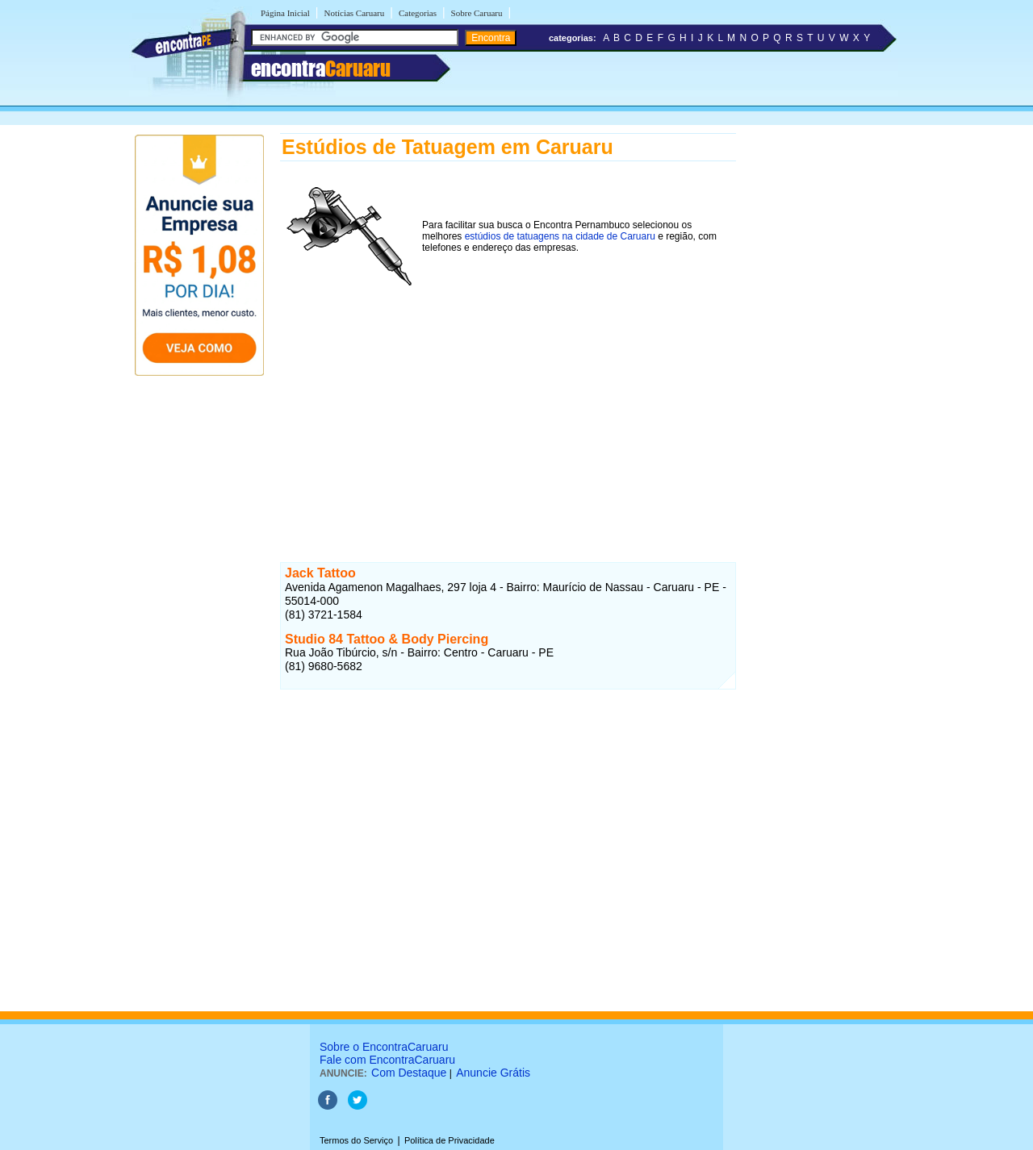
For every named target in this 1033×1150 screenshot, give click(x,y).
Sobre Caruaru (477, 13)
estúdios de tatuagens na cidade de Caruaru (560, 236)
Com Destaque (408, 1072)
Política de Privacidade (449, 1140)
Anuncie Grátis (493, 1072)
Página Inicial (285, 13)
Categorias (418, 13)
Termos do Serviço (356, 1140)
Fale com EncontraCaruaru (387, 1059)
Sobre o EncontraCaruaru (384, 1046)
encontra (321, 68)
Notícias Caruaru (354, 13)
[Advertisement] (508, 410)
